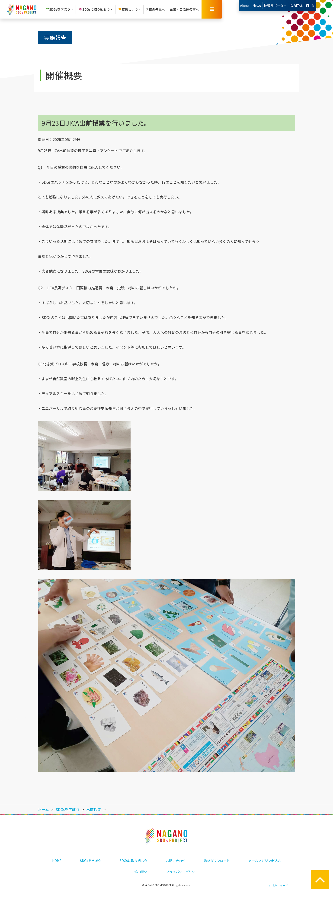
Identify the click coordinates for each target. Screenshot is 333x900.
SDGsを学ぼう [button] (57, 9)
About (245, 5)
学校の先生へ (155, 9)
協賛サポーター (275, 5)
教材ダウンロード (217, 860)
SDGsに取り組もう (133, 860)
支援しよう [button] (128, 9)
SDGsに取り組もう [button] (94, 9)
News (257, 5)
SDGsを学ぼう (90, 860)
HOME (56, 860)
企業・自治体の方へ (184, 9)
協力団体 (296, 5)
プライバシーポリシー (182, 871)
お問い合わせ (175, 860)
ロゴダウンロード (278, 885)
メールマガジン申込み (264, 860)
